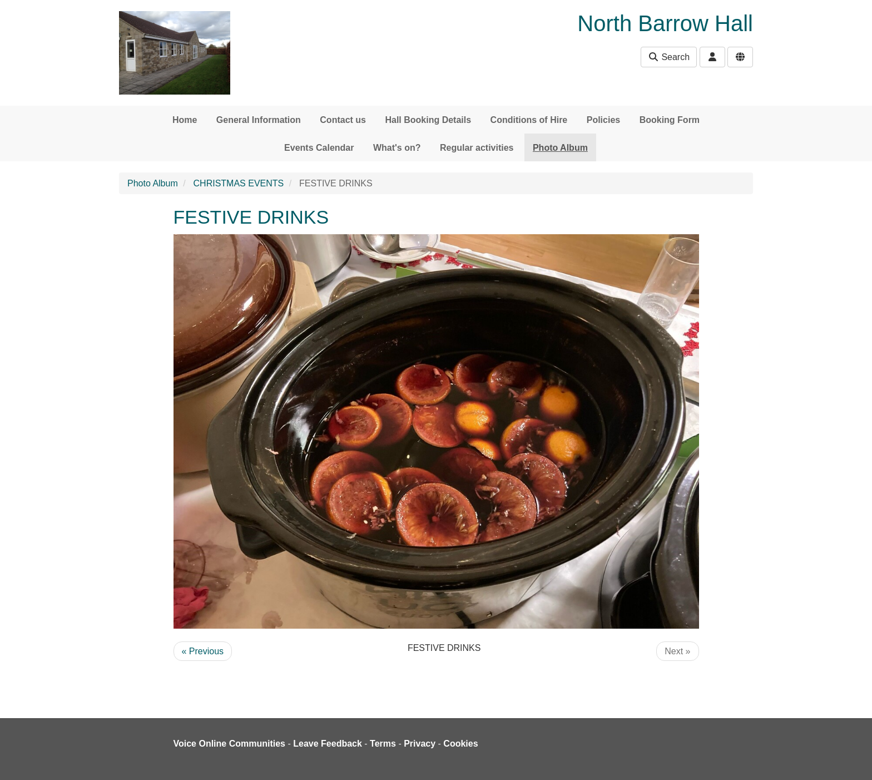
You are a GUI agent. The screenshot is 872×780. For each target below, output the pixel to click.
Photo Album (560, 147)
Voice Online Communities (230, 743)
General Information (258, 120)
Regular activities (477, 147)
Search (669, 57)
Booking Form (670, 120)
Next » (677, 651)
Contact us (343, 120)
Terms (383, 743)
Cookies (460, 743)
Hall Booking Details (428, 120)
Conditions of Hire (529, 120)
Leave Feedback (327, 743)
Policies (603, 120)
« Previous (203, 651)
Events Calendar (319, 147)
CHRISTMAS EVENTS (239, 183)
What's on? (397, 147)
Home (184, 120)
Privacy (419, 743)
